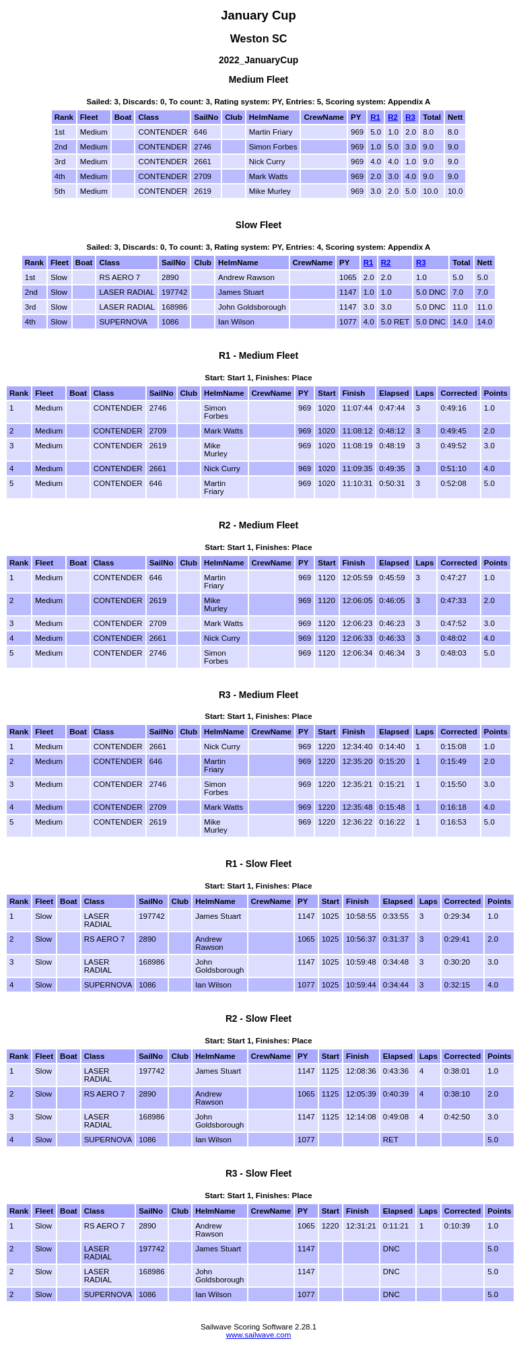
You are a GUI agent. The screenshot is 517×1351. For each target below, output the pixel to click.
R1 (375, 117)
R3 (410, 117)
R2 (393, 117)
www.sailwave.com (258, 1335)
